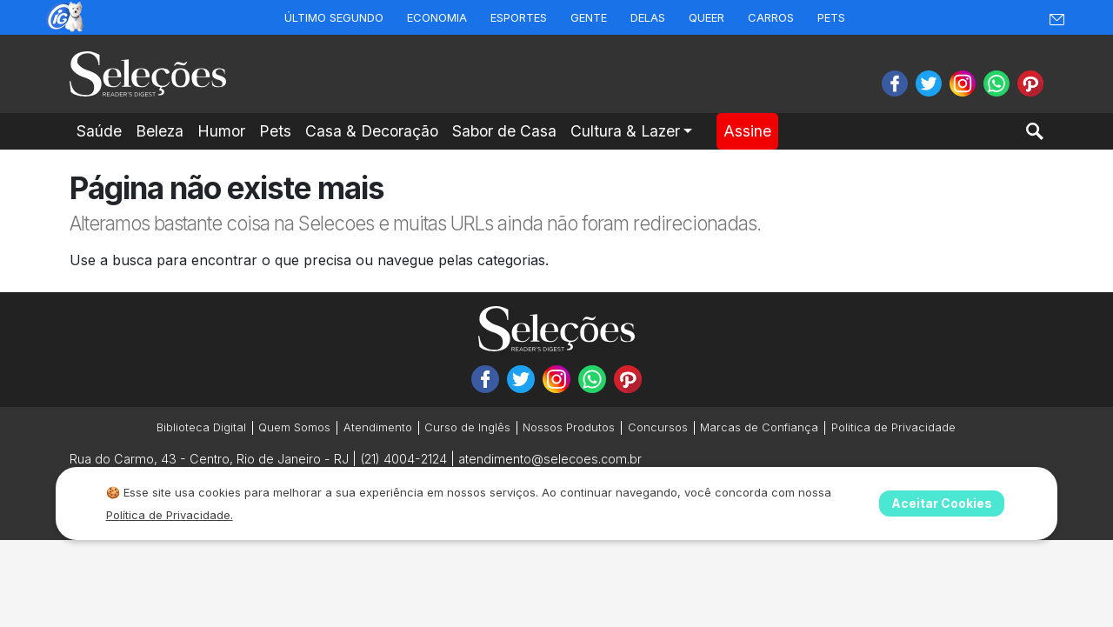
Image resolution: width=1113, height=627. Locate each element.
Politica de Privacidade (893, 427)
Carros (771, 17)
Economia (437, 17)
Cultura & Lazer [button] (625, 131)
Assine (747, 131)
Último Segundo (333, 17)
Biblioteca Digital (201, 427)
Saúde (99, 131)
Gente (588, 17)
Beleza (159, 131)
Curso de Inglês (467, 427)
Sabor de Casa (504, 131)
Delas (647, 17)
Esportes (518, 17)
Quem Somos (294, 427)
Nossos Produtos (569, 427)
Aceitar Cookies (941, 503)
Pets (831, 17)
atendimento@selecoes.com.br (550, 458)
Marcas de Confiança (759, 427)
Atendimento (377, 427)
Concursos (658, 427)
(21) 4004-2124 (403, 458)
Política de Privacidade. (169, 515)
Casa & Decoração (371, 131)
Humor (221, 131)
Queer (706, 17)
